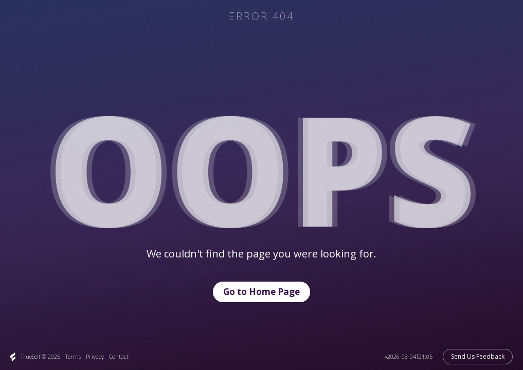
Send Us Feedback (477, 356)
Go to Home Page (261, 292)
